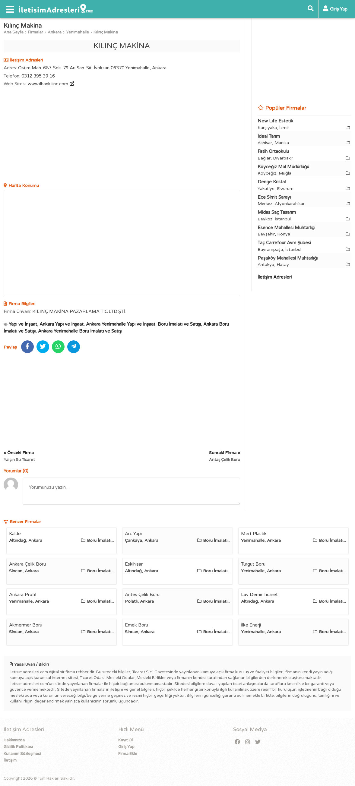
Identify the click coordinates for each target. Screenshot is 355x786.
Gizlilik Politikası (18, 746)
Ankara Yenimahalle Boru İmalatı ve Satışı (80, 331)
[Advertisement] (122, 135)
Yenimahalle (77, 32)
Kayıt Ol (125, 740)
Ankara (55, 32)
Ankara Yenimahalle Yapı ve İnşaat (120, 324)
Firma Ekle (127, 753)
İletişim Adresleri (275, 277)
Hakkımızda (14, 740)
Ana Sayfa (14, 32)
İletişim (10, 760)
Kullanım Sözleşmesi (22, 753)
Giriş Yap (126, 746)
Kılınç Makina (106, 32)
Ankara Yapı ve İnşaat (62, 324)
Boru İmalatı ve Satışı (179, 324)
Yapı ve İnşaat (23, 324)
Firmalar (35, 32)
